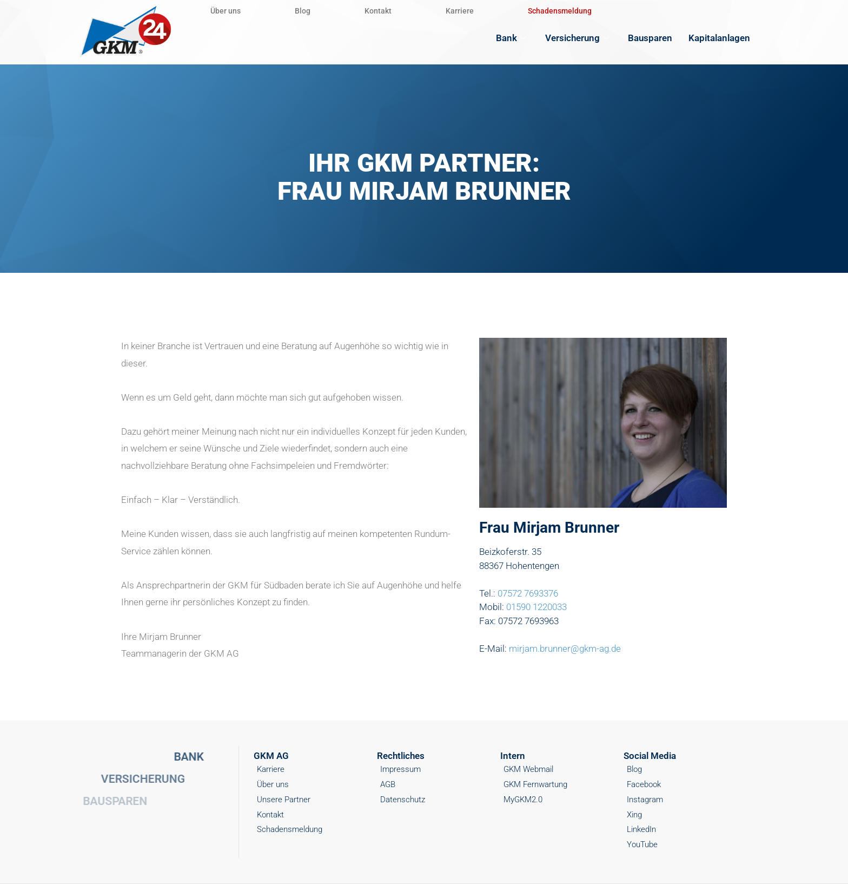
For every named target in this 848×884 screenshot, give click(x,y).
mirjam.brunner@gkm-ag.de (565, 648)
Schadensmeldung (560, 10)
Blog (302, 10)
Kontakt (378, 10)
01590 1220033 (536, 606)
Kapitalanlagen (725, 37)
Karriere (460, 10)
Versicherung (578, 37)
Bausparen (650, 37)
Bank (512, 37)
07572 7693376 (528, 593)
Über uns (225, 10)
